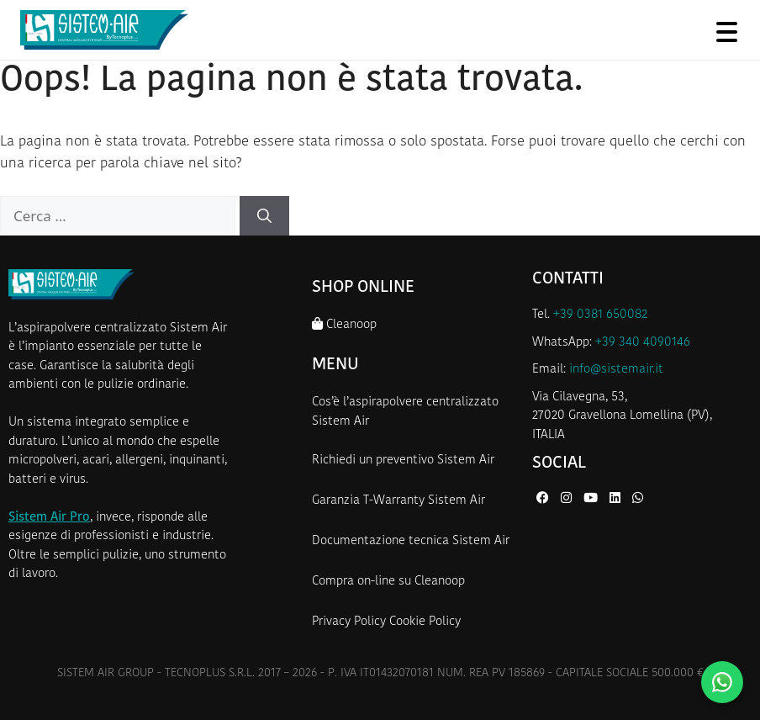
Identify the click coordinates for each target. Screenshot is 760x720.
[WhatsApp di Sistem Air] (637, 499)
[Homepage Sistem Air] (104, 30)
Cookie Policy (425, 622)
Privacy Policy (349, 622)
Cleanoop (344, 324)
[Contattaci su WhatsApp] (722, 682)
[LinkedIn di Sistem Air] (616, 499)
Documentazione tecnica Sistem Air (410, 541)
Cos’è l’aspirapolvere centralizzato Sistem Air (405, 412)
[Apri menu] (726, 31)
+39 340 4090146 (642, 342)
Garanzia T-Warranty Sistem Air (398, 501)
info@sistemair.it (616, 369)
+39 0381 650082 (600, 315)
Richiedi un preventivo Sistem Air (403, 460)
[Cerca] (264, 216)
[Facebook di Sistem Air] (544, 499)
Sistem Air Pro (49, 517)
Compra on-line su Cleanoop (388, 581)
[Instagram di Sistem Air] (568, 499)
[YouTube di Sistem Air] (592, 499)
